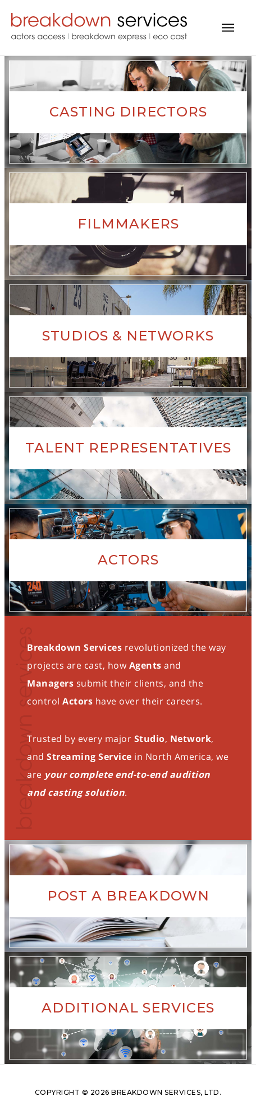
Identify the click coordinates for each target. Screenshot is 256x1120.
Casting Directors (128, 112)
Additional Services (128, 1008)
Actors (128, 560)
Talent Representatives (128, 448)
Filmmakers (128, 224)
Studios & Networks (128, 336)
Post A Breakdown (128, 896)
